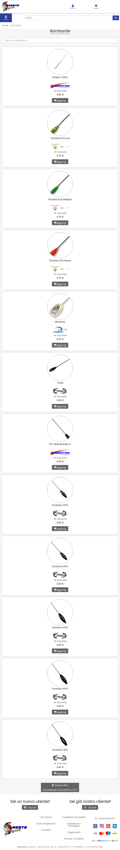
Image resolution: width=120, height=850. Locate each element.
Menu (6, 18)
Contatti (46, 830)
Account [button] (73, 6)
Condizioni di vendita (74, 817)
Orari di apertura (45, 823)
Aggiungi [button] (60, 100)
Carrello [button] (96, 6)
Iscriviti (30, 807)
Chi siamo (46, 817)
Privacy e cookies (74, 838)
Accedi (90, 807)
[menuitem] (73, 6)
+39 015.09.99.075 (105, 818)
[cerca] (116, 17)
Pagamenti (74, 832)
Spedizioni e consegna (74, 824)
